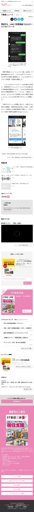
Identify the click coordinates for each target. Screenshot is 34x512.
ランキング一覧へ (27, 348)
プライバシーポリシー (13, 508)
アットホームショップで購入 (17, 493)
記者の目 (17, 10)
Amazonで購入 (17, 489)
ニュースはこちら (23, 245)
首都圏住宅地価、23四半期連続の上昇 (20, 183)
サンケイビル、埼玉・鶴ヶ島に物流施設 (18, 343)
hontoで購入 (17, 485)
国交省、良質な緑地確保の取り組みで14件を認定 (14, 153)
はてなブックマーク (22, 319)
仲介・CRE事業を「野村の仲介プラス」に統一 (22, 175)
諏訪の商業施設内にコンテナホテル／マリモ (18, 333)
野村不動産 (4, 196)
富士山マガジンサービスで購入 (17, 480)
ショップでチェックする (23, 366)
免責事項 (25, 506)
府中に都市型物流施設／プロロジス (18, 324)
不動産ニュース (7, 10)
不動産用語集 (10, 506)
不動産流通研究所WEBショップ (22, 505)
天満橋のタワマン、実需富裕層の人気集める (18, 338)
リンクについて (22, 508)
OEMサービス (18, 506)
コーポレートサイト (9, 505)
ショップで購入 (17, 476)
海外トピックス (27, 10)
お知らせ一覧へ (28, 389)
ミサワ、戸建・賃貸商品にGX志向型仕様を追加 (20, 157)
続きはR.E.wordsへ (8, 211)
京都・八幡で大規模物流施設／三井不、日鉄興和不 (18, 329)
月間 (15, 319)
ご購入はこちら (27, 283)
